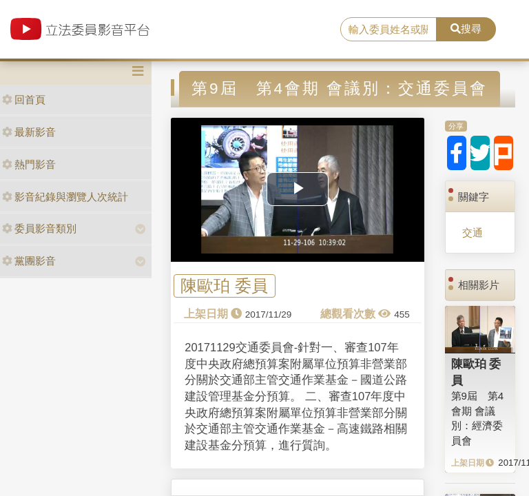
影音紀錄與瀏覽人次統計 (65, 197)
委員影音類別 (39, 228)
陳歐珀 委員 (224, 286)
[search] (388, 29)
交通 (472, 232)
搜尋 (465, 28)
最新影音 (29, 132)
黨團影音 (29, 261)
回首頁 (23, 99)
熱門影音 (29, 164)
